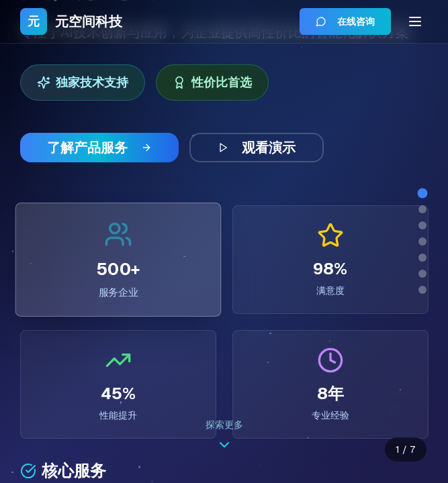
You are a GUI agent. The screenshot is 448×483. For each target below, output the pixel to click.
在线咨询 (345, 21)
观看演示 (257, 147)
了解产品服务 (99, 147)
